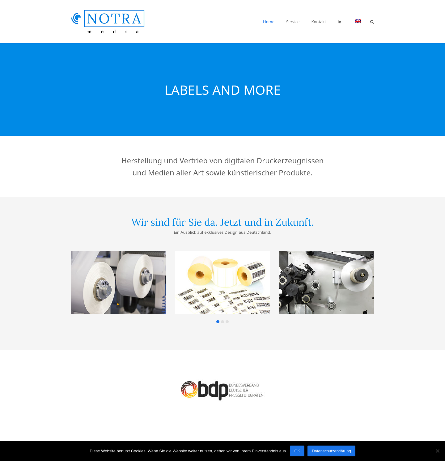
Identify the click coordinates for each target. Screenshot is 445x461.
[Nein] (437, 451)
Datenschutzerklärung (331, 451)
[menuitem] (358, 21)
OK (297, 451)
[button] (372, 21)
